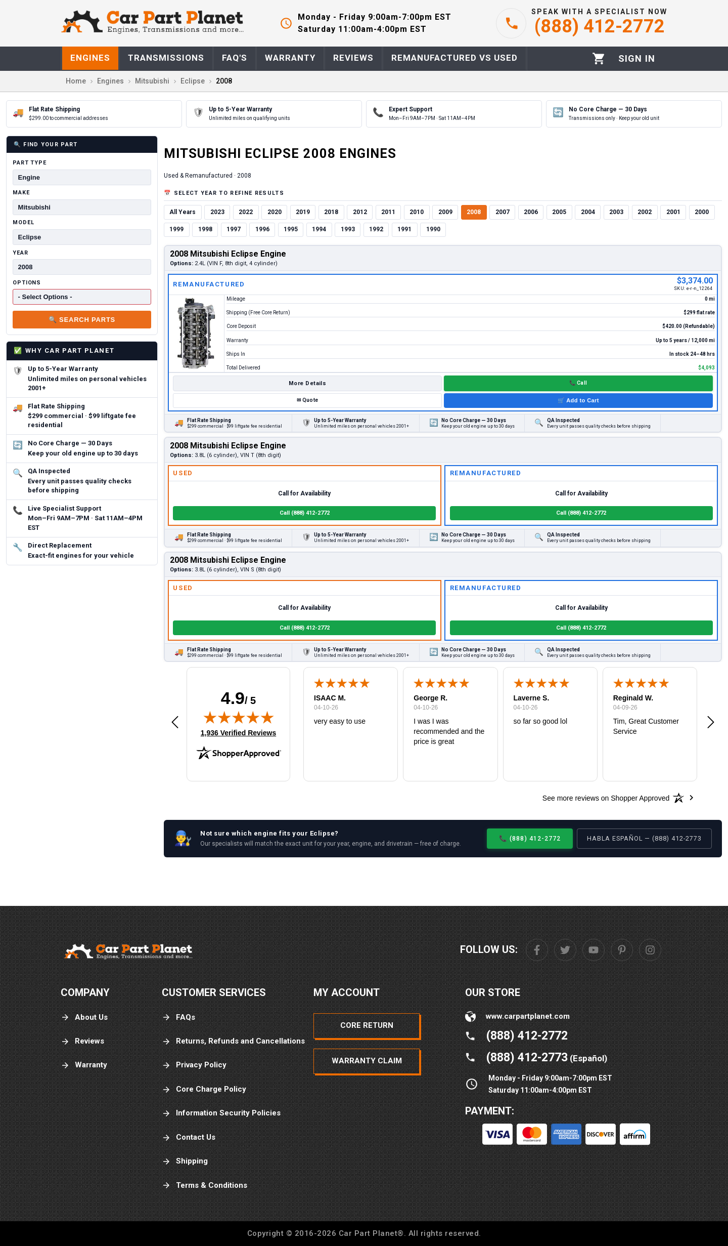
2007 (502, 212)
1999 (176, 229)
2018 (331, 212)
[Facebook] (537, 950)
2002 (645, 212)
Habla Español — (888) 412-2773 (644, 838)
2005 (559, 212)
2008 (474, 212)
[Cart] (598, 58)
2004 (588, 212)
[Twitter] (565, 950)
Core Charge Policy (204, 1089)
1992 (376, 229)
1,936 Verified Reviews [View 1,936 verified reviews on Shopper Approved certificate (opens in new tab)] (238, 732)
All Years (182, 212)
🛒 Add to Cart (578, 400)
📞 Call (578, 383)
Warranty (84, 1065)
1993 (348, 229)
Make (21, 192)
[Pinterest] (622, 950)
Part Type (30, 162)
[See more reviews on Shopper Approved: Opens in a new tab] (605, 797)
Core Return (366, 1025)
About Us (84, 1017)
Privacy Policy (194, 1065)
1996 (262, 229)
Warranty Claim (367, 1060)
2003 (616, 212)
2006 (531, 212)
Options (27, 282)
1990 (433, 229)
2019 (303, 212)
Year (20, 253)
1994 (319, 229)
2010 (417, 212)
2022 (246, 212)
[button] (175, 723)
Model (23, 222)
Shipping (185, 1161)
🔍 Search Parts (82, 319)
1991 (404, 229)
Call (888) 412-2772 (305, 513)
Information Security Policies (221, 1113)
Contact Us (188, 1137)
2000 (702, 212)
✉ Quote (307, 400)
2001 (673, 212)
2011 (388, 212)
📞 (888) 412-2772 (530, 838)
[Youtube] (593, 950)
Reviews (82, 1041)
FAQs (178, 1017)
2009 (445, 212)
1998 (205, 229)
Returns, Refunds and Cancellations (233, 1041)
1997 (233, 229)
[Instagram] (650, 950)
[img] (238, 717)
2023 (217, 212)
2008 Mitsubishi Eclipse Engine (228, 254)
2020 (274, 212)
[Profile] (636, 58)
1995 (291, 229)
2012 (360, 212)
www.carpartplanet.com (528, 1016)
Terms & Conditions (204, 1185)
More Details (307, 383)
